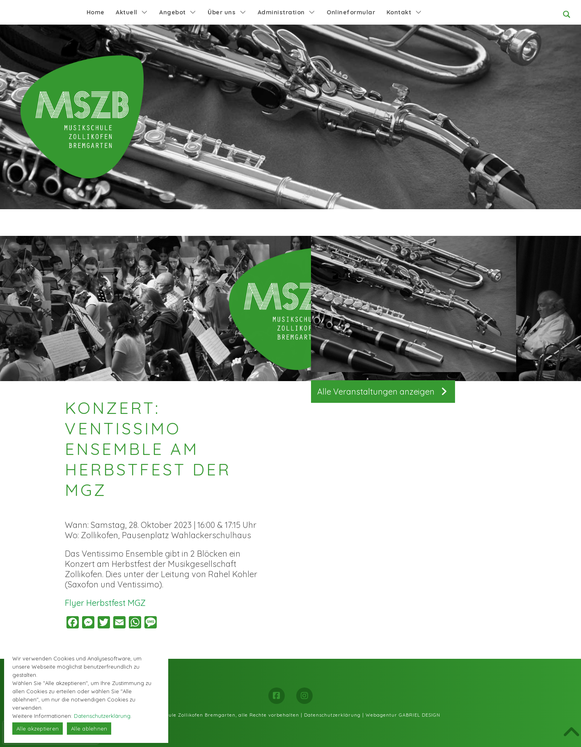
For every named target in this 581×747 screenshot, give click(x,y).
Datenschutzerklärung (332, 715)
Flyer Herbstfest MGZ (105, 603)
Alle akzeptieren (37, 728)
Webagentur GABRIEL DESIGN (403, 715)
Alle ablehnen (89, 728)
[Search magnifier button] (566, 14)
